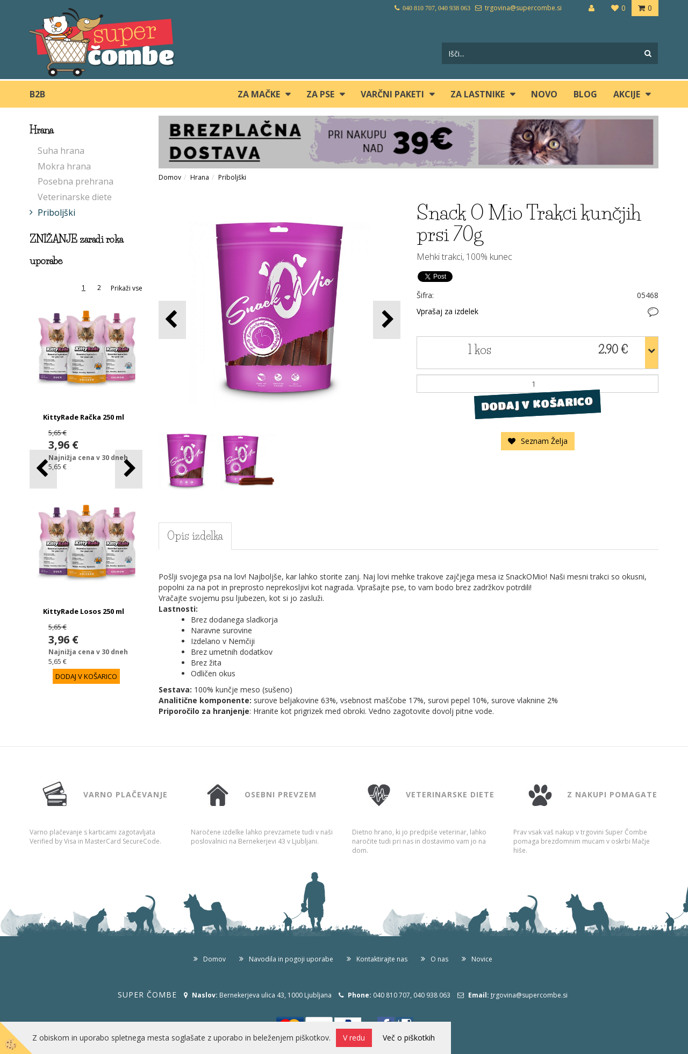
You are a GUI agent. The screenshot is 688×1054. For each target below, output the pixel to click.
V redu (354, 1037)
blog (585, 94)
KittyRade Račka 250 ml (83, 417)
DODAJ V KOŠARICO (537, 404)
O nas (439, 959)
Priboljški (56, 212)
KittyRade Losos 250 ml (83, 611)
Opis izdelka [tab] (195, 535)
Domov (170, 177)
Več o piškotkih (409, 1037)
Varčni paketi (392, 94)
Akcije (626, 94)
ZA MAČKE (259, 94)
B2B (37, 94)
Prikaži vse (126, 288)
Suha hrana (61, 151)
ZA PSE (320, 94)
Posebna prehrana (75, 181)
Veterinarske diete (75, 197)
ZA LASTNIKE (477, 94)
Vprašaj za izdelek (447, 311)
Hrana (199, 177)
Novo (544, 94)
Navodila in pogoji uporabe (291, 959)
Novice (481, 959)
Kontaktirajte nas (381, 959)
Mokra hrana (64, 166)
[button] (128, 469)
